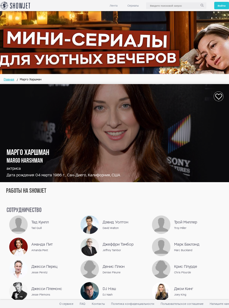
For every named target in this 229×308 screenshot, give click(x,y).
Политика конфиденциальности (132, 304)
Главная (9, 79)
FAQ (82, 304)
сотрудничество (24, 210)
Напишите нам (219, 304)
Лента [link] (113, 5)
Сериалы (133, 5)
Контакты (98, 304)
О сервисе (66, 304)
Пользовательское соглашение (182, 304)
